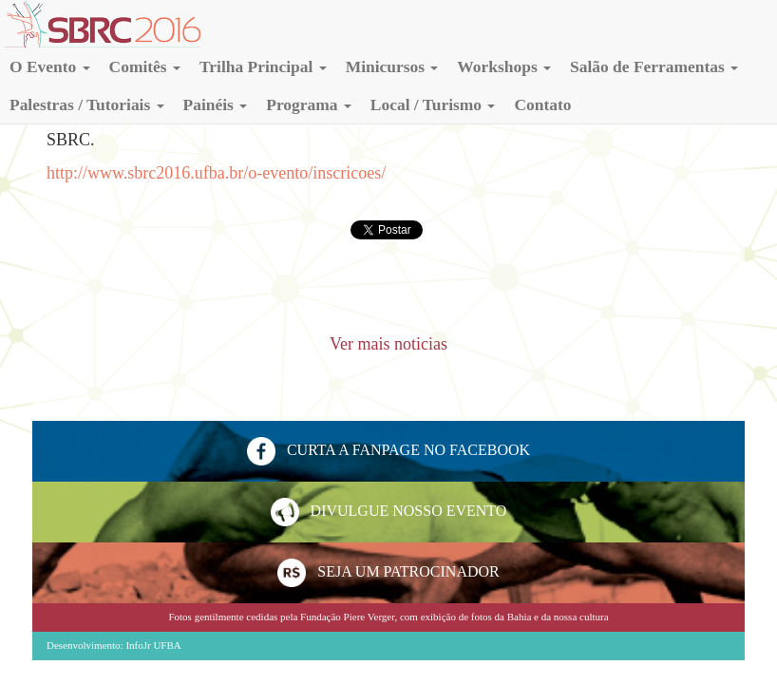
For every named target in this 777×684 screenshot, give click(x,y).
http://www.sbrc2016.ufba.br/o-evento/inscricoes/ (216, 172)
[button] (50, 67)
